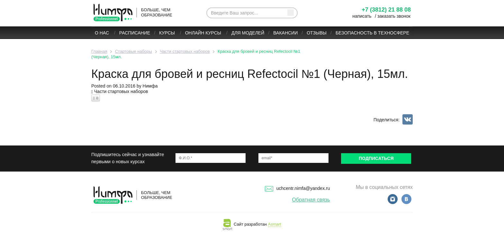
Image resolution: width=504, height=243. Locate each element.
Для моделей (247, 32)
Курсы (167, 32)
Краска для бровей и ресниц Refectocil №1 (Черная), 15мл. (249, 73)
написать (361, 16)
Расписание (134, 32)
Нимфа (150, 86)
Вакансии (285, 32)
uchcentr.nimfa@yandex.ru (297, 188)
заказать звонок (393, 16)
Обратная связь (311, 199)
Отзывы (317, 32)
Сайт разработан (252, 224)
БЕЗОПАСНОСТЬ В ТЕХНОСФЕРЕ (372, 32)
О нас (102, 32)
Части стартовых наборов (121, 91)
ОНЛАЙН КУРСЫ (203, 32)
